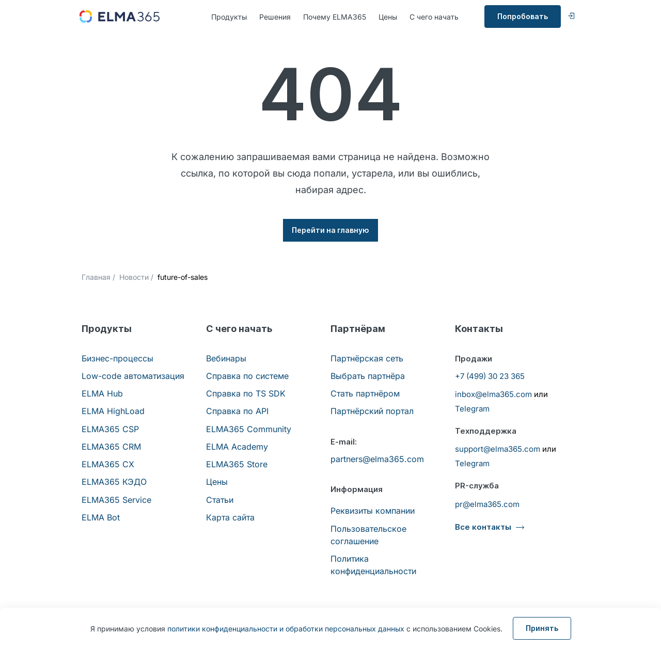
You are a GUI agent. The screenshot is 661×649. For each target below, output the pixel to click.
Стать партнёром (365, 393)
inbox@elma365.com (493, 394)
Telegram (472, 409)
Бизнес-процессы (117, 358)
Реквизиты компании (372, 510)
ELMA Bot (101, 517)
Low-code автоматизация (133, 376)
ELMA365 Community (248, 429)
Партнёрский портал (372, 411)
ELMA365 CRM (111, 446)
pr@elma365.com (487, 504)
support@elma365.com (497, 449)
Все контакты (483, 527)
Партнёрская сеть (366, 358)
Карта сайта (230, 517)
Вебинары (226, 358)
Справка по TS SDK (246, 393)
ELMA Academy (237, 446)
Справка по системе (247, 376)
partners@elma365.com (377, 459)
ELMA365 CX (108, 464)
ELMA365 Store (236, 464)
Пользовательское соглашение (368, 535)
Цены (388, 16)
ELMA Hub (102, 393)
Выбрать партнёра (367, 376)
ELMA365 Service (116, 500)
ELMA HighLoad (113, 411)
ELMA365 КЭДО (114, 482)
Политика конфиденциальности (373, 564)
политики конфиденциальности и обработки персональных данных (285, 628)
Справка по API (237, 411)
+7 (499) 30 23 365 (490, 376)
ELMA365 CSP (110, 429)
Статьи (219, 500)
